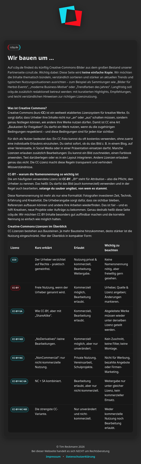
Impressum (53, 456)
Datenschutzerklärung (80, 456)
